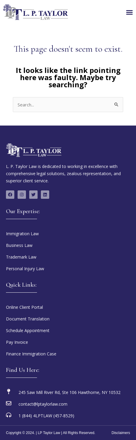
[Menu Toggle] (129, 12)
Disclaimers (121, 433)
